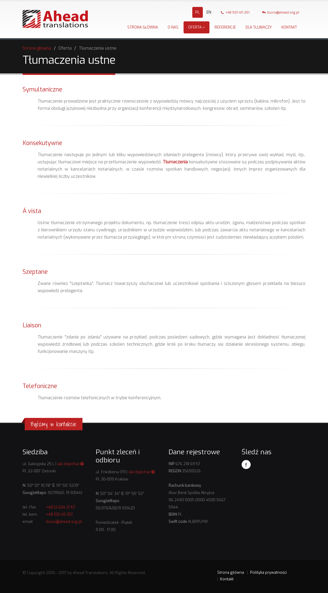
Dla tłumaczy (259, 27)
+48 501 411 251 (235, 12)
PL (197, 12)
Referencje (225, 27)
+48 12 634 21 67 (60, 507)
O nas (173, 27)
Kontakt (289, 27)
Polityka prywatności (268, 572)
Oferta (196, 27)
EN (208, 12)
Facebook (246, 464)
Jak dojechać (70, 463)
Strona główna (142, 27)
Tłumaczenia (175, 162)
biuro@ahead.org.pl (280, 12)
